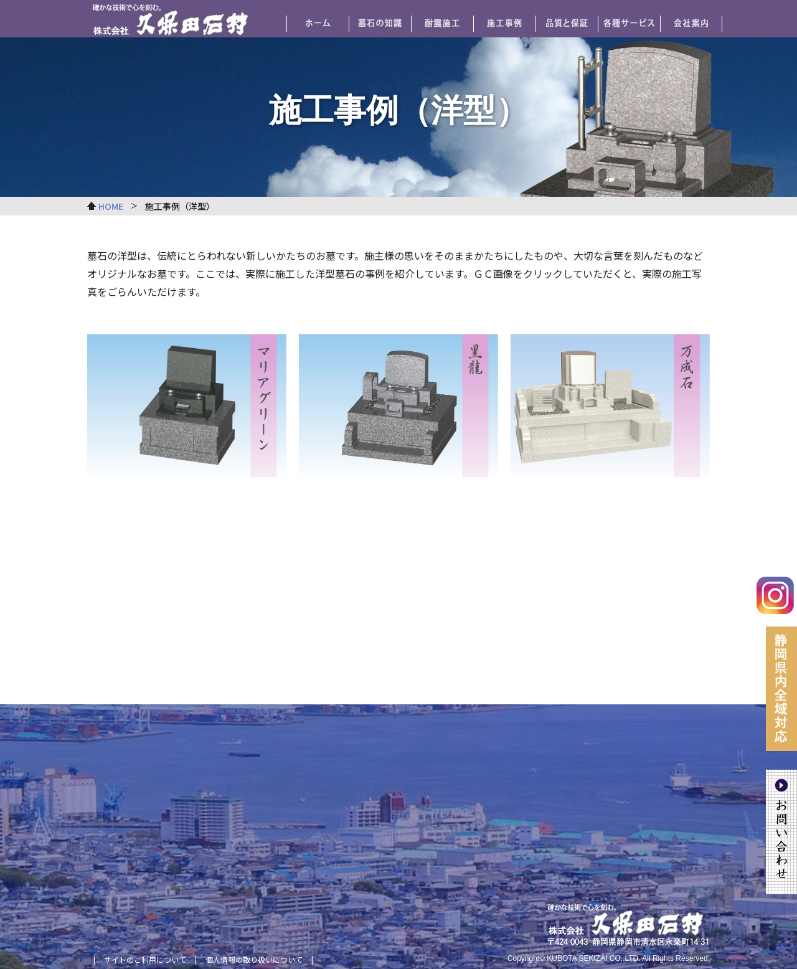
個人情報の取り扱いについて (254, 959)
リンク (186, 426)
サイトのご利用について (145, 959)
